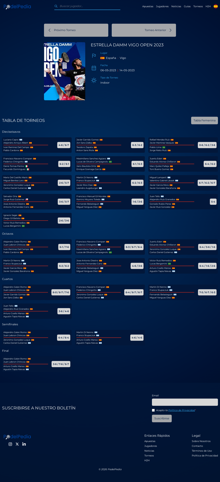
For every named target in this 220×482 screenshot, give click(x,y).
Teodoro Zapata (84, 147)
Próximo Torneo (62, 30)
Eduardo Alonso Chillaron (163, 161)
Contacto (197, 445)
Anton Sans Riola (85, 150)
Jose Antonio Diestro (14, 204)
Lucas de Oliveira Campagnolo (92, 161)
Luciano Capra (10, 139)
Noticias (176, 6)
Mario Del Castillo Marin (15, 177)
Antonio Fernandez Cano (16, 207)
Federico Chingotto (13, 161)
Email (155, 395)
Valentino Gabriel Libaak (162, 180)
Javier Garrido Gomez (87, 139)
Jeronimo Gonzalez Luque (16, 185)
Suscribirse (161, 418)
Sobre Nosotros (201, 441)
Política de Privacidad (181, 410)
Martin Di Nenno (85, 177)
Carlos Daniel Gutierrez (15, 188)
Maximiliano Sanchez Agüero (91, 158)
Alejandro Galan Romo (15, 241)
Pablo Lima (155, 147)
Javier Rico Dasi (84, 185)
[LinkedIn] (24, 444)
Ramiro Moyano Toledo (88, 199)
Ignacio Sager (10, 215)
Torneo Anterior (158, 30)
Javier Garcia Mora (159, 185)
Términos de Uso (202, 450)
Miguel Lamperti (158, 177)
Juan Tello (155, 196)
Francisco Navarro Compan (17, 158)
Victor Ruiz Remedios (14, 222)
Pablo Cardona (11, 150)
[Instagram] (10, 444)
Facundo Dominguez (14, 169)
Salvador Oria (10, 196)
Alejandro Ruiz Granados (162, 199)
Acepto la (176, 410)
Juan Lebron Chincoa (14, 244)
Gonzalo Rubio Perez (160, 204)
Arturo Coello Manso (160, 268)
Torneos (198, 6)
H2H (208, 6)
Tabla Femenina (205, 120)
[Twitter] (17, 444)
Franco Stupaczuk (85, 180)
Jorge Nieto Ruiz (158, 150)
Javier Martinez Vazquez (162, 142)
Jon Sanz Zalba (84, 142)
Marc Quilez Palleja (159, 166)
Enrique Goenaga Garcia (88, 169)
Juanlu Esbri (156, 158)
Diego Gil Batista (11, 218)
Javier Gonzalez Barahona (163, 188)
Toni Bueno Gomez (159, 169)
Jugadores (162, 6)
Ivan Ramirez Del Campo (16, 147)
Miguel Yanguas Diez (87, 207)
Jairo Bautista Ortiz (86, 166)
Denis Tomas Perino (13, 166)
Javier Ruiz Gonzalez (160, 207)
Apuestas (147, 6)
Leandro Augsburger (87, 188)
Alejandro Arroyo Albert (15, 142)
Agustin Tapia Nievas (160, 271)
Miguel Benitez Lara (13, 180)
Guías (187, 6)
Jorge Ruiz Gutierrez (13, 199)
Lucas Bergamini (12, 226)
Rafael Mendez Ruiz (160, 139)
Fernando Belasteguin (87, 204)
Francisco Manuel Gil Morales (91, 196)
